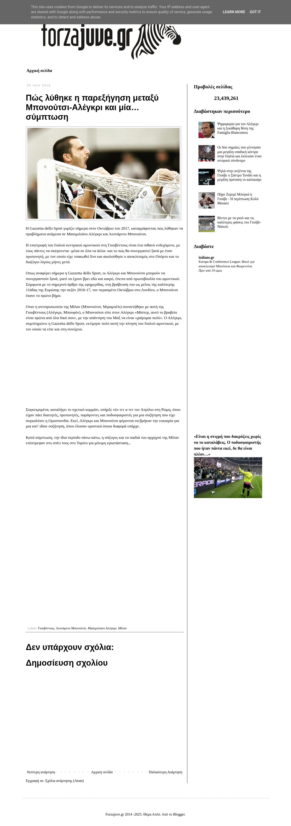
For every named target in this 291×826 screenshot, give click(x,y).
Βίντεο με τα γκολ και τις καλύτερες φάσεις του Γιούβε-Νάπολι (239, 222)
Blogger (179, 814)
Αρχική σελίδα (39, 70)
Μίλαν (122, 628)
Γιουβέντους (46, 628)
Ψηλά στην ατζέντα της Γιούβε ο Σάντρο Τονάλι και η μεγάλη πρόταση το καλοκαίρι (239, 175)
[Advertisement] (104, 369)
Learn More (234, 12)
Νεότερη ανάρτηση (41, 772)
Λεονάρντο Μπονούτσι (71, 628)
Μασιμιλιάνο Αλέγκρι (102, 628)
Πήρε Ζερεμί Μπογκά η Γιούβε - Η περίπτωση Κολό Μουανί (237, 198)
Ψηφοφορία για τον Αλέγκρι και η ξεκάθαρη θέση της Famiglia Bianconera (237, 128)
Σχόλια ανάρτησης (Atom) (64, 781)
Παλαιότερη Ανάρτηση (165, 772)
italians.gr (206, 257)
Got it (255, 12)
